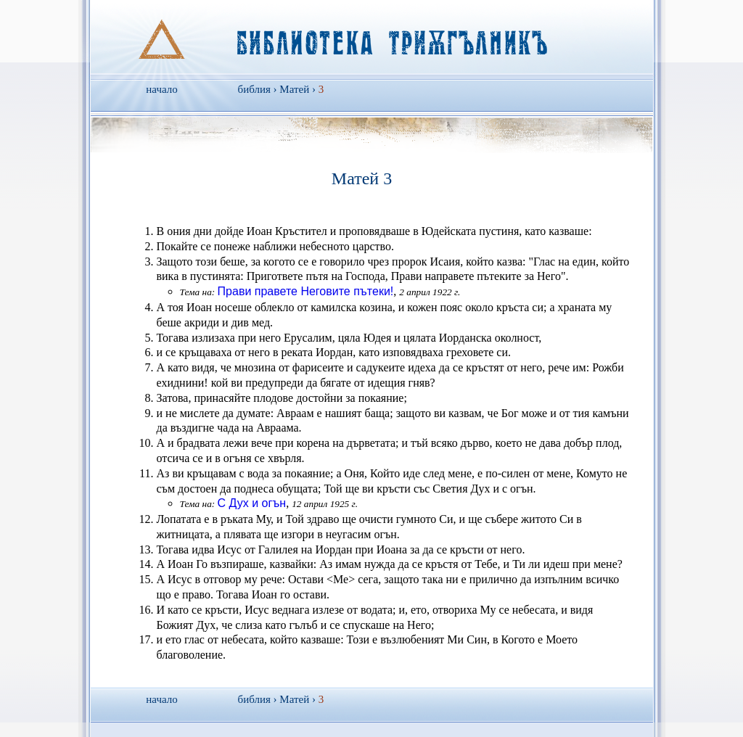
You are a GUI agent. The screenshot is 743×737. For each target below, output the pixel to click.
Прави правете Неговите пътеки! (306, 291)
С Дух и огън (252, 503)
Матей (294, 89)
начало (161, 89)
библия (254, 89)
